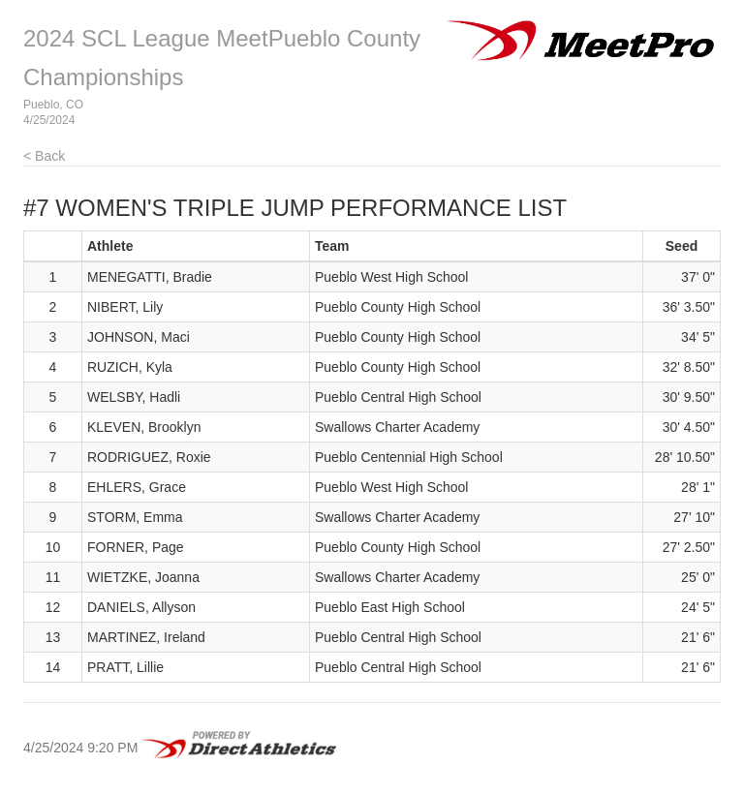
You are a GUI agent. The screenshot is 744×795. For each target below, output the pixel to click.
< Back (44, 156)
